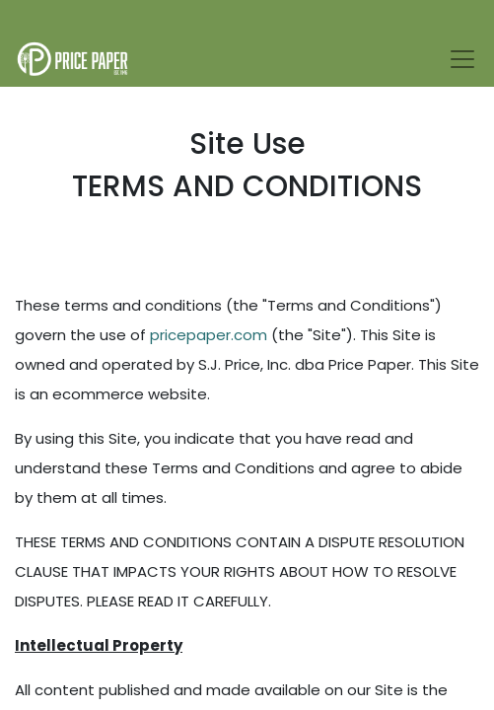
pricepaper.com (208, 334)
